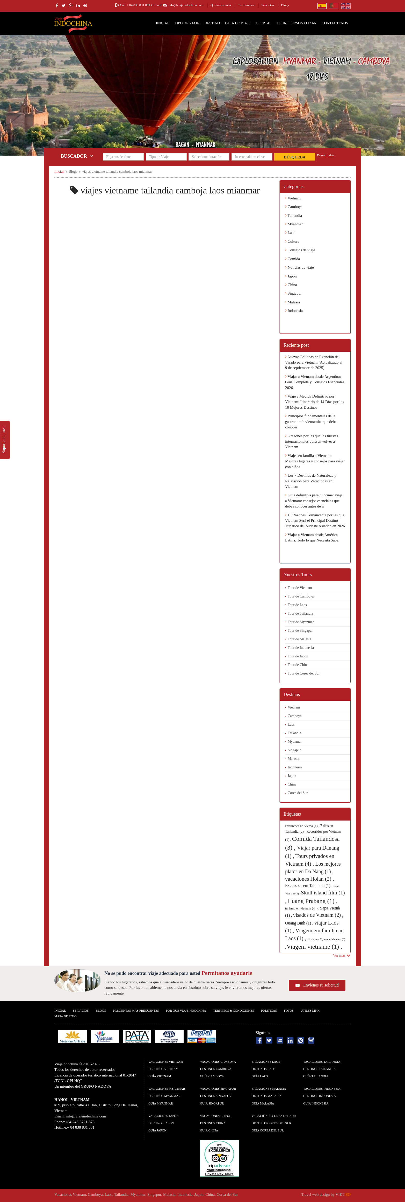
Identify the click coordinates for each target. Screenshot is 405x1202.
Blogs (285, 5)
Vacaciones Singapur (218, 1088)
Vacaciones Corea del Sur (274, 1116)
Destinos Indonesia (319, 1096)
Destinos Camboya (215, 1069)
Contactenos (335, 23)
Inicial (162, 23)
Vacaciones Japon (163, 1116)
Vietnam (293, 198)
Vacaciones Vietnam (165, 1062)
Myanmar (294, 224)
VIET (343, 1194)
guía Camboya (212, 1076)
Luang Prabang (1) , (313, 901)
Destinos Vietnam (163, 1069)
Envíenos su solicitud (321, 985)
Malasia (292, 302)
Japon (292, 776)
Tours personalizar (296, 23)
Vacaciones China (215, 1116)
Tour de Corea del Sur (304, 673)
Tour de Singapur (300, 631)
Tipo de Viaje (187, 23)
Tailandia (293, 215)
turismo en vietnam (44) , (302, 908)
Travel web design (315, 1194)
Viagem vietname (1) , (314, 946)
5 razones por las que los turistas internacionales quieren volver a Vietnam (311, 441)
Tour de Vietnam (300, 588)
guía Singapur (212, 1103)
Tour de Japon (298, 656)
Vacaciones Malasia (269, 1088)
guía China (209, 1130)
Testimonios (246, 5)
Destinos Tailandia (319, 1069)
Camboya (293, 207)
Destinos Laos (264, 1069)
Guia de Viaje (238, 23)
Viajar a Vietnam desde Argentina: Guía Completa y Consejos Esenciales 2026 (314, 382)
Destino (212, 23)
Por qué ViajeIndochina (186, 1010)
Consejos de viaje (300, 250)
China (291, 285)
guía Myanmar (160, 1103)
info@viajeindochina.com (185, 5)
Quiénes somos (221, 5)
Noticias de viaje (299, 267)
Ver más (342, 955)
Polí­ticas (269, 1010)
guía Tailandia (315, 1076)
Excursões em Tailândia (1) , (309, 885)
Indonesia (294, 311)
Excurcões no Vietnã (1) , (302, 826)
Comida (292, 259)
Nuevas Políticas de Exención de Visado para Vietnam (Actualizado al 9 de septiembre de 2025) (313, 362)
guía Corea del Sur (268, 1130)
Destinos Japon (161, 1123)
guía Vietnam (159, 1076)
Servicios (268, 5)
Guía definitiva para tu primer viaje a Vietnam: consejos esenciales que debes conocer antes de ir (314, 500)
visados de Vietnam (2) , (318, 915)
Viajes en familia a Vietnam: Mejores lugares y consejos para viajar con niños (315, 461)
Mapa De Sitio (65, 1016)
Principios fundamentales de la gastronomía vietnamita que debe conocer (311, 421)
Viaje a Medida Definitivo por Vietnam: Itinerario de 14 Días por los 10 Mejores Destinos (314, 401)
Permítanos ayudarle (226, 973)
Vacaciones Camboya (218, 1062)
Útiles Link (310, 1010)
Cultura (292, 241)
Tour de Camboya (301, 596)
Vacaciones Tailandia (322, 1062)
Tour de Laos (297, 605)
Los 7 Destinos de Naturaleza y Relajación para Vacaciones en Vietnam (310, 481)
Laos (290, 233)
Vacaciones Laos (266, 1062)
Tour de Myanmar (301, 622)
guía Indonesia (316, 1103)
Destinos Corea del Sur (271, 1123)
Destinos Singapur (215, 1096)
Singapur (293, 293)
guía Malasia (263, 1103)
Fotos (289, 1010)
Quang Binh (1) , (299, 923)
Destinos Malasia (267, 1096)
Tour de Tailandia (300, 613)
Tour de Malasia (299, 639)
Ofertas (263, 23)
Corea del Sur (298, 793)
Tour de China (298, 665)
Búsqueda (295, 157)
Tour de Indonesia (301, 648)
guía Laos (260, 1076)
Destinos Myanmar (164, 1096)
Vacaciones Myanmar (166, 1088)
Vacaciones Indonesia (322, 1088)
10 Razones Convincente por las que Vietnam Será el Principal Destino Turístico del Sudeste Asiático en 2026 (315, 520)
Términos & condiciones (233, 1010)
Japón (291, 276)
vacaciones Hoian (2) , (309, 879)
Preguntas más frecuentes (136, 1010)
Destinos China (213, 1123)
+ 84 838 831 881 (138, 5)
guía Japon (157, 1130)
